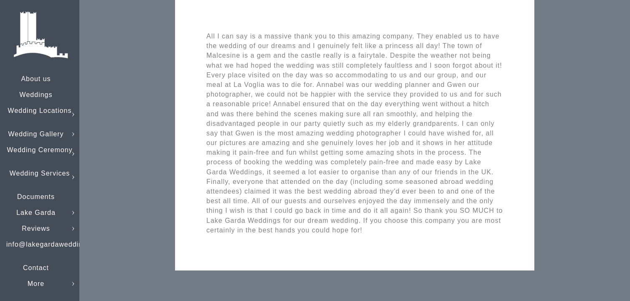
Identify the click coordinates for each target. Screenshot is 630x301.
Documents (36, 196)
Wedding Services (40, 173)
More (36, 283)
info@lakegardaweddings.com (56, 244)
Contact (36, 267)
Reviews (36, 228)
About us (36, 78)
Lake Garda (36, 212)
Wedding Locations (40, 110)
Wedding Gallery (36, 134)
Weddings (36, 94)
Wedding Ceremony (39, 149)
